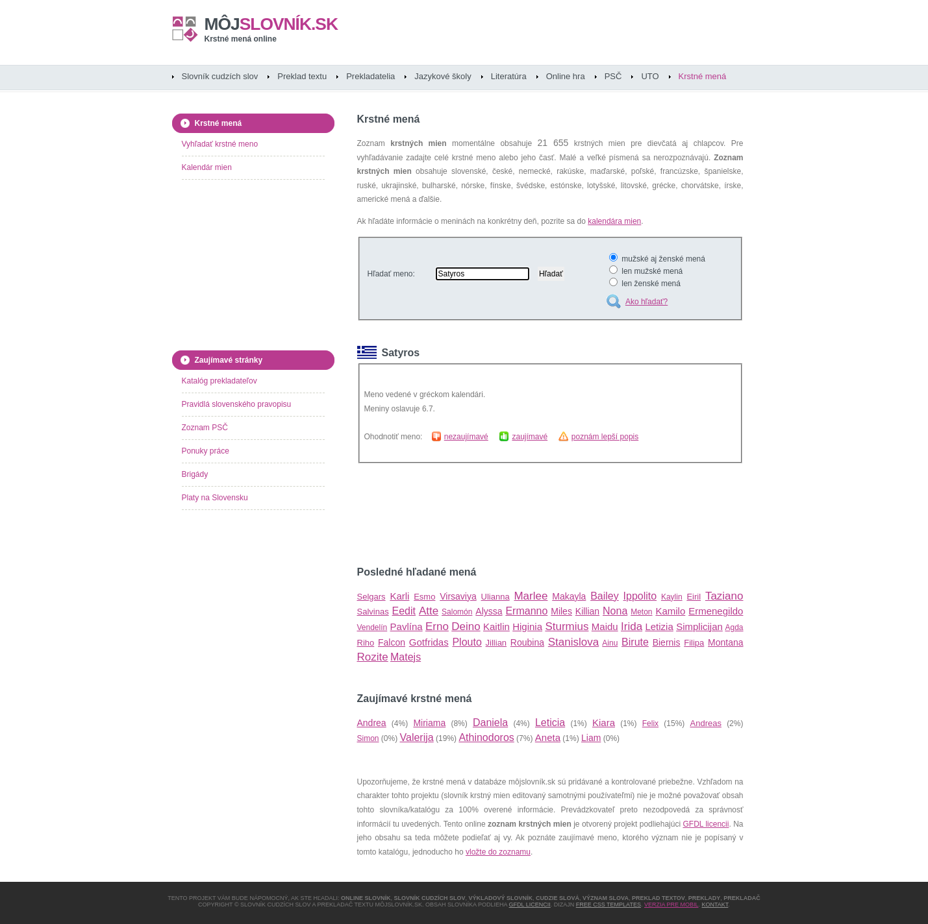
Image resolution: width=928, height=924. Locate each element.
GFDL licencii (706, 824)
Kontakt (715, 904)
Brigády (195, 474)
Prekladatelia (370, 76)
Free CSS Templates (608, 904)
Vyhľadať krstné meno (220, 144)
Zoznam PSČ (205, 427)
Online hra (565, 76)
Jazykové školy (442, 76)
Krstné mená (703, 76)
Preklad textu (302, 76)
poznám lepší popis (604, 436)
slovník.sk (271, 24)
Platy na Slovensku (215, 497)
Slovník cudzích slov (220, 76)
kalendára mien (614, 221)
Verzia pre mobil (671, 904)
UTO (649, 76)
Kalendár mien (207, 167)
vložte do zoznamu (498, 852)
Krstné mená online (241, 38)
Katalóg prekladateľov (219, 380)
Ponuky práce (205, 451)
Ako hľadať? (646, 301)
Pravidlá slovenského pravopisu (237, 404)
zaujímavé (529, 436)
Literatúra (509, 76)
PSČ (613, 76)
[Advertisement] (509, 514)
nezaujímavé (466, 436)
